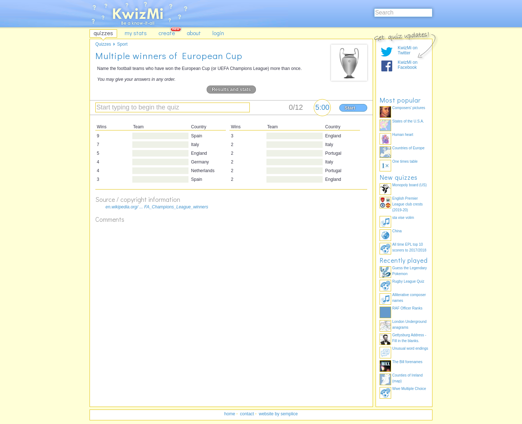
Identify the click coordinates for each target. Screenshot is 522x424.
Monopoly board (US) (409, 185)
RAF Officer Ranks (407, 308)
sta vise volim (403, 218)
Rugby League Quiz (408, 281)
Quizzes (103, 44)
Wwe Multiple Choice (409, 389)
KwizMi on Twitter (408, 50)
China (397, 231)
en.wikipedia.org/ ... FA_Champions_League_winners (156, 206)
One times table (405, 161)
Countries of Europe (408, 148)
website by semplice (278, 413)
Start (349, 108)
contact (247, 413)
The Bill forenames (407, 362)
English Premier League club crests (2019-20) (407, 204)
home (229, 413)
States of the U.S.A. (408, 121)
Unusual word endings (410, 348)
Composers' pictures (408, 108)
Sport (122, 44)
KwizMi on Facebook (408, 65)
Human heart (402, 135)
